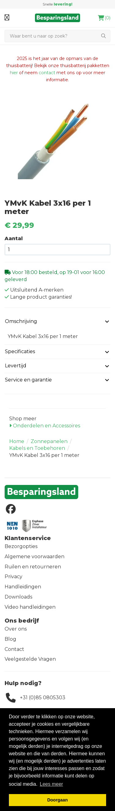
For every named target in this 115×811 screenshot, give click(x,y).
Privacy (13, 576)
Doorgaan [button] (57, 799)
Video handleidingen (30, 607)
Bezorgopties (21, 546)
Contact (14, 649)
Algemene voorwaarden (34, 556)
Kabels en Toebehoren (37, 448)
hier (14, 72)
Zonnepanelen (49, 441)
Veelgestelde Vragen (30, 659)
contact (47, 72)
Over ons (16, 629)
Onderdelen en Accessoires (44, 426)
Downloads (18, 597)
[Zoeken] (51, 36)
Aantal (14, 238)
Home (16, 441)
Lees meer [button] (51, 784)
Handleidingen (23, 587)
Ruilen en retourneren (33, 567)
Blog (10, 639)
